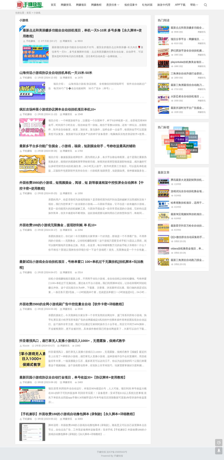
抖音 (192, 135)
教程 (186, 136)
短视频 (181, 150)
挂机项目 (178, 130)
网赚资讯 (66, 4)
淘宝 (187, 154)
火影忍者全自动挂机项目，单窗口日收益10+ (196, 96)
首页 (53, 4)
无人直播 (175, 148)
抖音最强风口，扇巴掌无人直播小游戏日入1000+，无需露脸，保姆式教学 (72, 341)
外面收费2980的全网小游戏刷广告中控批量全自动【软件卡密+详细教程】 (72, 304)
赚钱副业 (188, 149)
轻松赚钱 (174, 134)
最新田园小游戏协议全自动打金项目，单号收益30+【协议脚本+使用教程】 (73, 377)
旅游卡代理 (163, 4)
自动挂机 (180, 136)
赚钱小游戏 (170, 144)
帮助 (192, 4)
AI (186, 143)
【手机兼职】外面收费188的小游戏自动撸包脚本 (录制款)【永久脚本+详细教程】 (77, 414)
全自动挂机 (191, 140)
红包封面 (147, 4)
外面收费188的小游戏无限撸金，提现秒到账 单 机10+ (58, 225)
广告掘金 (179, 143)
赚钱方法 (174, 140)
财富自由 (180, 155)
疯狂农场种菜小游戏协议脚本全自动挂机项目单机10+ (57, 109)
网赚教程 (96, 4)
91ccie (26, 345)
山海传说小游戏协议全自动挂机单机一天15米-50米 (55, 73)
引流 (174, 153)
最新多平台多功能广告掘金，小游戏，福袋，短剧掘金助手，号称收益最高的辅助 (77, 146)
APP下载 (180, 4)
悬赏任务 (111, 4)
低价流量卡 (130, 4)
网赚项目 (81, 4)
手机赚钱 (30, 41)
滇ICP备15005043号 (117, 452)
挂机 (169, 149)
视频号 (193, 146)
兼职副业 (188, 130)
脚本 (185, 131)
